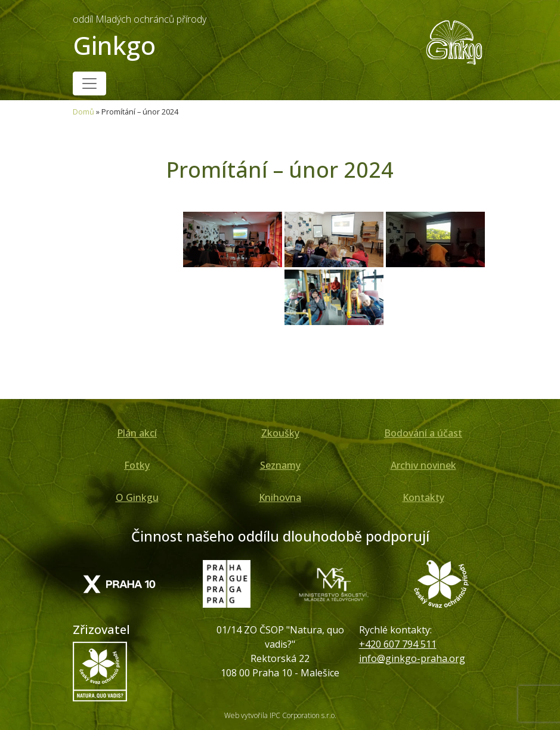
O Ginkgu (137, 497)
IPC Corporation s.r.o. (303, 715)
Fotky (137, 465)
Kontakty (423, 497)
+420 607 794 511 (398, 644)
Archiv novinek (423, 465)
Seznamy (280, 465)
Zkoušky (280, 433)
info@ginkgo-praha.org (412, 658)
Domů (83, 111)
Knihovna (280, 497)
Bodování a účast (423, 433)
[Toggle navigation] (89, 83)
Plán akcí (137, 433)
